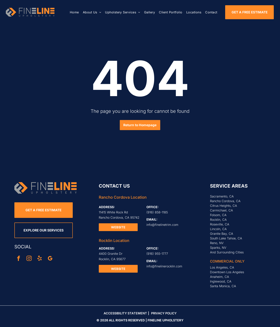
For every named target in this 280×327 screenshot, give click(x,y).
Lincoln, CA (218, 229)
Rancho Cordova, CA (225, 201)
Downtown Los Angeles (227, 272)
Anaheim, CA (219, 277)
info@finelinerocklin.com (164, 266)
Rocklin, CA (218, 220)
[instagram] (29, 259)
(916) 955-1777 (157, 254)
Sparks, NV (218, 248)
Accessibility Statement (125, 313)
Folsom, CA (218, 215)
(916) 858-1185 (157, 212)
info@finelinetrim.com (162, 225)
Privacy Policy (164, 313)
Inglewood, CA (220, 281)
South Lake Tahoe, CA (226, 238)
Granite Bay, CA (221, 234)
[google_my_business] (50, 259)
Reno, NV (217, 243)
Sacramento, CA (222, 196)
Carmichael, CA (221, 210)
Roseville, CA (219, 224)
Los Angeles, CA (222, 267)
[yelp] (39, 259)
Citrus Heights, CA (223, 206)
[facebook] (18, 259)
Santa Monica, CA (223, 286)
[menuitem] (74, 12)
